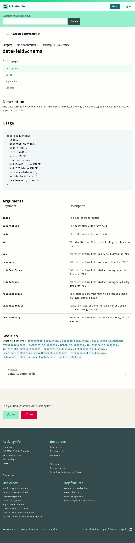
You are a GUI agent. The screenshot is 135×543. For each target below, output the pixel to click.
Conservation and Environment (19, 512)
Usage (9, 74)
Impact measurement (14, 504)
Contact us (8, 475)
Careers (7, 463)
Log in (127, 6)
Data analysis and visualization (80, 500)
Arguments (11, 81)
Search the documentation (17, 15)
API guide (55, 464)
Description (12, 68)
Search (74, 21)
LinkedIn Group (97, 529)
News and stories (12, 455)
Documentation (26, 45)
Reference (63, 45)
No (30, 416)
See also (10, 87)
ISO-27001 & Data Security (16, 451)
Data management (73, 496)
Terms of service (29, 529)
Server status (9, 529)
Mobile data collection (76, 488)
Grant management (12, 500)
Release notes (57, 468)
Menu (115, 6)
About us (7, 447)
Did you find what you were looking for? (27, 406)
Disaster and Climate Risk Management (23, 516)
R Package (46, 45)
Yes (11, 416)
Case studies (56, 447)
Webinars (55, 455)
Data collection (72, 492)
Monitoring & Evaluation (15, 488)
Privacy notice (50, 529)
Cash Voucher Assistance (15, 508)
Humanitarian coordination (16, 492)
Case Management (12, 496)
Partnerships (9, 459)
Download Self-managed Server (66, 472)
